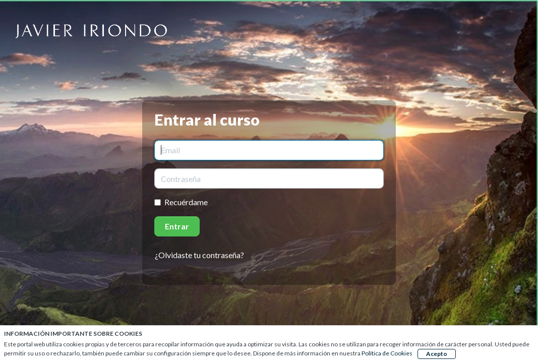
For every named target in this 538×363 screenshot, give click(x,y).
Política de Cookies (387, 353)
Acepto (436, 353)
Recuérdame (186, 202)
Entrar (177, 226)
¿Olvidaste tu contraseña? (199, 255)
